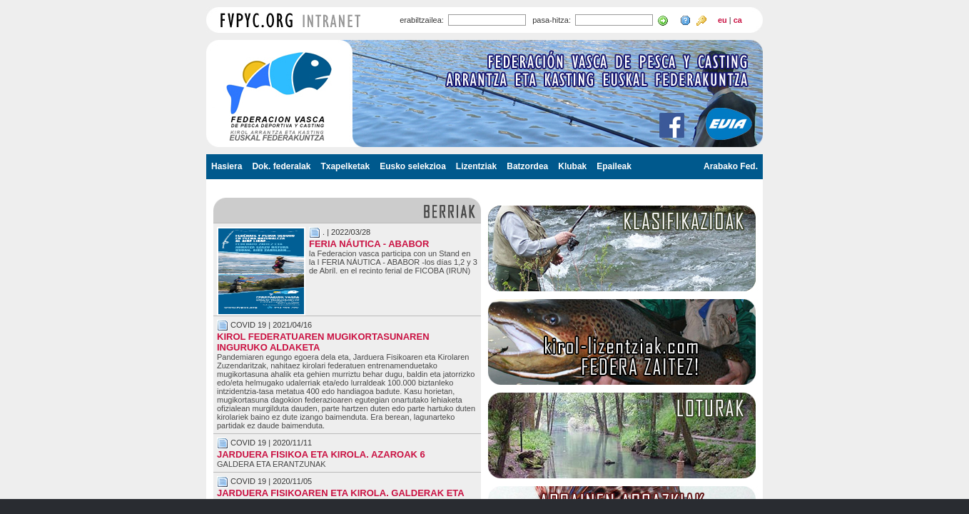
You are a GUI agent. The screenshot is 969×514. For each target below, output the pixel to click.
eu (722, 20)
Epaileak (614, 166)
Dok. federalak (281, 166)
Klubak (572, 166)
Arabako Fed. (731, 166)
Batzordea (527, 166)
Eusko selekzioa (413, 166)
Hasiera (226, 166)
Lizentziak (476, 166)
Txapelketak (345, 166)
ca (738, 20)
